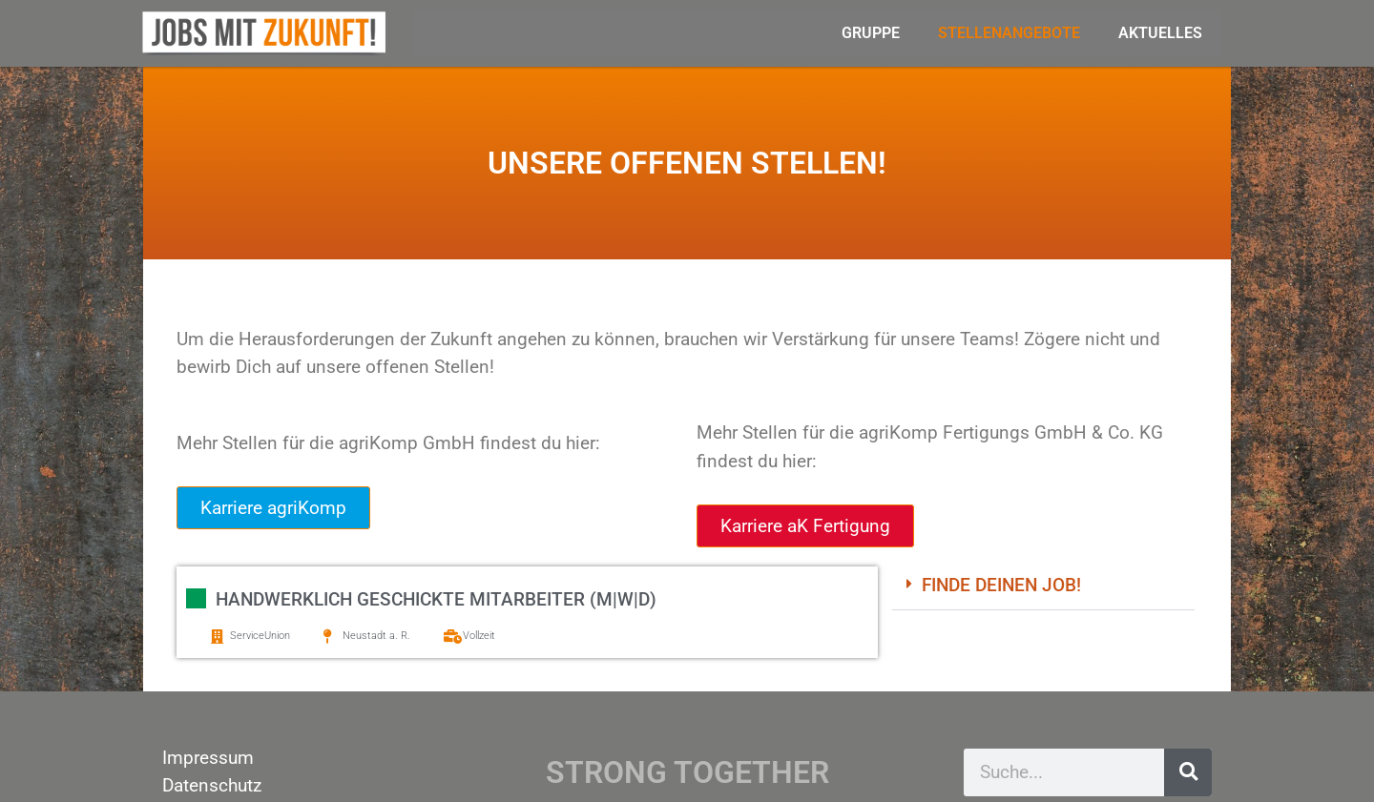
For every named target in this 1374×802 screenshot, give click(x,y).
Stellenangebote (1009, 33)
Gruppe (871, 33)
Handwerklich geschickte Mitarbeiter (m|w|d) (436, 600)
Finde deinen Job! (1001, 586)
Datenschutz (211, 785)
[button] (1043, 586)
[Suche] (1188, 772)
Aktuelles (1160, 33)
